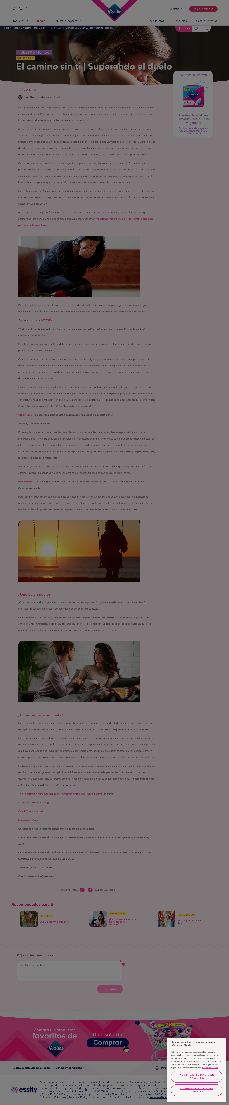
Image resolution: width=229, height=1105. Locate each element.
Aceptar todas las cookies (197, 1076)
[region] (196, 1070)
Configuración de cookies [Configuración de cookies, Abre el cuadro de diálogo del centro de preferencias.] (196, 1090)
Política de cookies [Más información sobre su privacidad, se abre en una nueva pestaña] (210, 1067)
